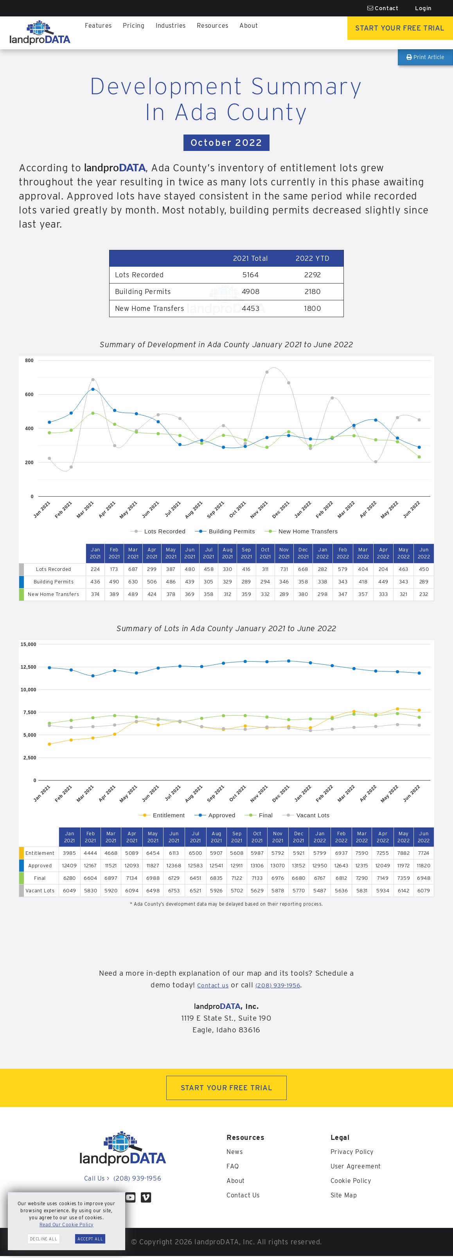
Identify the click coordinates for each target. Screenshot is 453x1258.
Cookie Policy (354, 1182)
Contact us (207, 984)
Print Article (425, 57)
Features (97, 32)
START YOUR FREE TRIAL (227, 1089)
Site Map (346, 1196)
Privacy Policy (355, 1154)
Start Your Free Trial (394, 33)
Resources (204, 32)
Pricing (130, 32)
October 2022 (226, 142)
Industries (165, 32)
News (235, 1154)
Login (423, 8)
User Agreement (358, 1168)
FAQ (233, 1168)
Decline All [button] (44, 1238)
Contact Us (245, 1196)
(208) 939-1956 (281, 984)
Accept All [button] (90, 1238)
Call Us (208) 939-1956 (122, 1180)
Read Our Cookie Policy (66, 1224)
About (238, 32)
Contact (383, 8)
